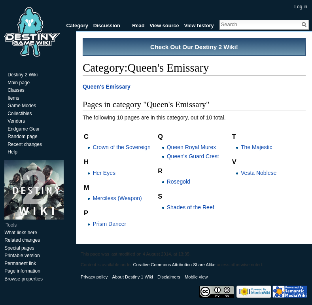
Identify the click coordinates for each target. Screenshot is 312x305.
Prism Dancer (109, 224)
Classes (16, 90)
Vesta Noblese (258, 173)
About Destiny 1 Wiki (132, 277)
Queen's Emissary (106, 86)
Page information (22, 271)
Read (138, 25)
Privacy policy (94, 277)
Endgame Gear (24, 129)
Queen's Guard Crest (193, 156)
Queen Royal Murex (191, 147)
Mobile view (196, 277)
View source (164, 25)
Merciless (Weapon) (117, 198)
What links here (20, 232)
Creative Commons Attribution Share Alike (174, 264)
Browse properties (23, 279)
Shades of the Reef (190, 207)
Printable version (22, 255)
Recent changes (25, 144)
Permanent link (20, 263)
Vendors (16, 121)
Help (12, 152)
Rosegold (178, 181)
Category (77, 25)
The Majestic (256, 147)
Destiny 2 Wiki (23, 75)
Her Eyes (104, 173)
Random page (22, 136)
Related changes (22, 240)
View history (199, 25)
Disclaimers (168, 277)
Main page (19, 82)
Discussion (106, 25)
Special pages (19, 248)
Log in (300, 6)
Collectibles (20, 113)
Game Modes (22, 105)
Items (13, 98)
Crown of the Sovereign (121, 147)
